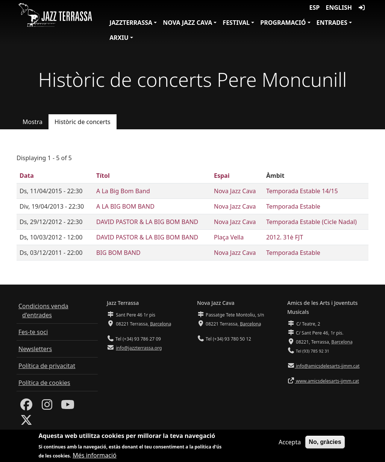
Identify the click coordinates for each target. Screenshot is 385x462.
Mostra (32, 122)
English (339, 7)
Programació (283, 22)
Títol (103, 175)
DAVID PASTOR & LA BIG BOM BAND (147, 222)
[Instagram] (47, 407)
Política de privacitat (46, 366)
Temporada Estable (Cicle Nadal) (311, 222)
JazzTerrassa (130, 22)
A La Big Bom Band (123, 191)
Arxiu (119, 37)
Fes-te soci (33, 332)
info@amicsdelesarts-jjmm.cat (327, 366)
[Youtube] (67, 407)
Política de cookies (44, 383)
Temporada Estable (293, 206)
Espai (221, 175)
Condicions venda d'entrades (43, 310)
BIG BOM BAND (118, 252)
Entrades (332, 22)
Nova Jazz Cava (187, 22)
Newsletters (35, 349)
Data (27, 175)
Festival (236, 22)
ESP (314, 7)
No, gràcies (325, 444)
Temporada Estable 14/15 (302, 191)
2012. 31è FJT (284, 237)
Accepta (290, 444)
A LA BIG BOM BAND (125, 206)
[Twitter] (26, 422)
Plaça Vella (229, 237)
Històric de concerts (83, 122)
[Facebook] (26, 407)
